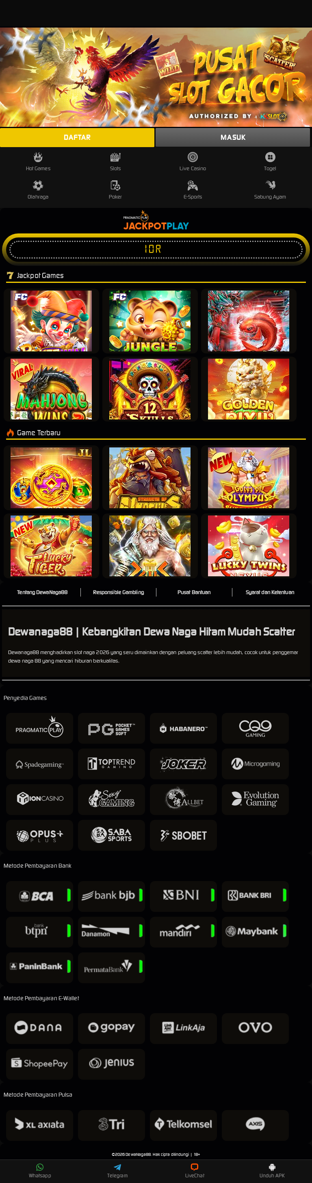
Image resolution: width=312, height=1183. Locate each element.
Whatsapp (40, 1171)
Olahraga (38, 190)
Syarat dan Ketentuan (270, 592)
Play (178, 226)
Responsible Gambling (118, 592)
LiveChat (194, 1171)
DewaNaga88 (138, 1154)
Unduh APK (272, 1171)
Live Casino (193, 162)
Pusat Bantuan (194, 592)
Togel (270, 162)
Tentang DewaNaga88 (42, 592)
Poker (115, 190)
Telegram (117, 1171)
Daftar (77, 137)
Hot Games (38, 162)
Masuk (233, 137)
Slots (115, 162)
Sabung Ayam (270, 190)
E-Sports (193, 190)
